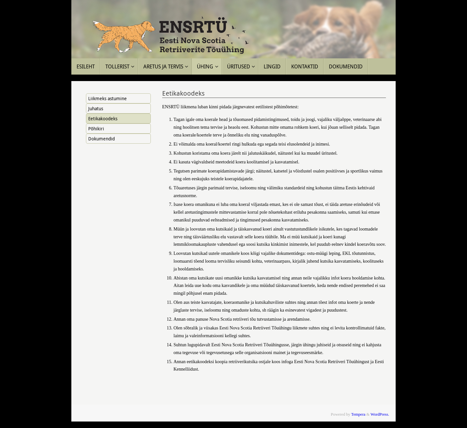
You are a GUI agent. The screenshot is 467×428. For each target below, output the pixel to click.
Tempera (358, 414)
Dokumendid (101, 139)
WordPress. (380, 414)
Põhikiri (96, 128)
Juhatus (95, 108)
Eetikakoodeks (102, 118)
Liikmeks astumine (107, 98)
